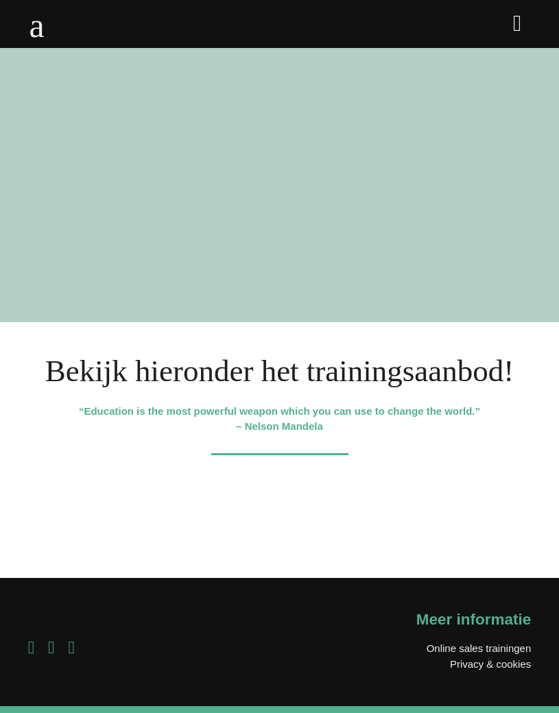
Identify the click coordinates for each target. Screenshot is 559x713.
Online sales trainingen (479, 648)
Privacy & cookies (490, 664)
